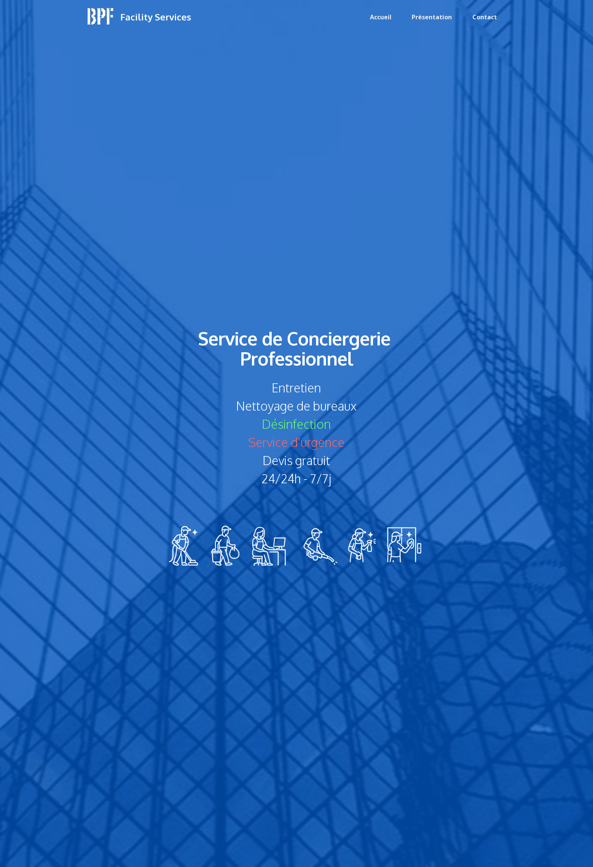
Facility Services (155, 17)
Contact (484, 17)
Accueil (381, 17)
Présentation (432, 17)
